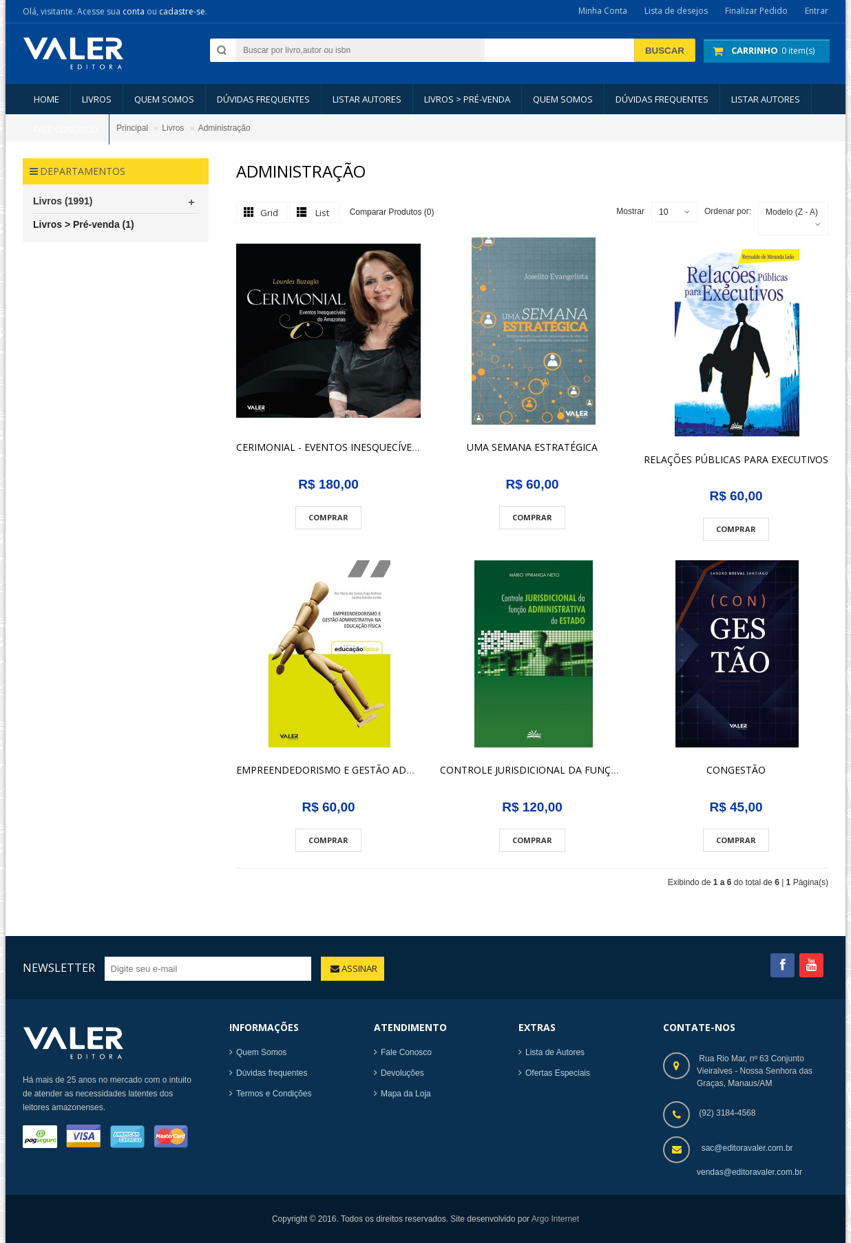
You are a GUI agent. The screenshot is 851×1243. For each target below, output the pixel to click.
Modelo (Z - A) (792, 212)
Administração (224, 128)
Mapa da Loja (406, 1093)
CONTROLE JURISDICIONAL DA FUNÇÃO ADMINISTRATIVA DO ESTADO (603, 769)
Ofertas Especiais (557, 1073)
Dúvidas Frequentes (263, 99)
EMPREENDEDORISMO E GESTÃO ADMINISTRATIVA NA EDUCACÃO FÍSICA (406, 769)
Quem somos (164, 99)
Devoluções (402, 1073)
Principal (132, 128)
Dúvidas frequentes (271, 1073)
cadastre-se (182, 11)
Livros (173, 128)
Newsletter (59, 967)
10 (663, 212)
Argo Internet (555, 1219)
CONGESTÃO (736, 769)
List (322, 212)
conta (134, 11)
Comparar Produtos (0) (392, 211)
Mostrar (630, 211)
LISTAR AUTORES (367, 99)
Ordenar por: (727, 211)
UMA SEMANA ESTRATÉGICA (532, 447)
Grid (269, 212)
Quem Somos (261, 1052)
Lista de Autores (555, 1052)
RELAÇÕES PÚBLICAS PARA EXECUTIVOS (736, 459)
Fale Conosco (406, 1052)
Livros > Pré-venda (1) (83, 224)
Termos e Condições (273, 1093)
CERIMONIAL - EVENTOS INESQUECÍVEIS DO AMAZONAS (365, 447)
